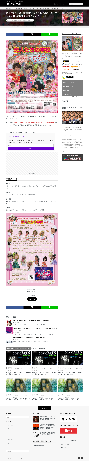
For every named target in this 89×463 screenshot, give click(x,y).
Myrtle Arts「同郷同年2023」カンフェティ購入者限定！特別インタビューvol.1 (44, 400)
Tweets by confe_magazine (67, 136)
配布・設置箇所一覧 (68, 87)
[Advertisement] (32, 163)
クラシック (25, 369)
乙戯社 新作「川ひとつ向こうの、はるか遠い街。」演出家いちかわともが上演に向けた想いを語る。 (48, 420)
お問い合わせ (64, 449)
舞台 (31, 21)
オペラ (21, 369)
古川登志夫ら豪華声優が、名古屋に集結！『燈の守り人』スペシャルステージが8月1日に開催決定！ (47, 435)
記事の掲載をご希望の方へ (39, 447)
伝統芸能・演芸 (11, 441)
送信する (30, 149)
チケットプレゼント (68, 95)
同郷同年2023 (18, 397)
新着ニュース (9, 8)
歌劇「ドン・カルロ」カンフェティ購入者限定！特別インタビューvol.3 (44, 374)
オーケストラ (16, 369)
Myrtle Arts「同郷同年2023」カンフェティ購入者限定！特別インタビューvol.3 (18, 400)
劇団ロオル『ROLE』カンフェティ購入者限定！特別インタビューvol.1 (31, 321)
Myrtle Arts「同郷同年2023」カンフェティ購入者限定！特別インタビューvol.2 (70, 400)
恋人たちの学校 (23, 21)
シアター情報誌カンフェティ (20, 8)
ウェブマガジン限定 (33, 8)
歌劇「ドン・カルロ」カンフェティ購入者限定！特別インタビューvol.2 (18, 374)
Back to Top (44, 410)
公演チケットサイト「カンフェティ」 (59, 8)
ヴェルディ (10, 369)
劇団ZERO (17, 21)
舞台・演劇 (24, 397)
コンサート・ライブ (12, 437)
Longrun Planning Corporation (20, 459)
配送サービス (66, 91)
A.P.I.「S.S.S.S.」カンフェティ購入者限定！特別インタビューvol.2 (30, 338)
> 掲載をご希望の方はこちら (77, 98)
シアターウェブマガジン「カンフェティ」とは (57, 4)
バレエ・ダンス (11, 430)
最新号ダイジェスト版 (68, 83)
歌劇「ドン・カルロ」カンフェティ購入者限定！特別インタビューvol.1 (70, 374)
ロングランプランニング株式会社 (68, 442)
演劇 (29, 21)
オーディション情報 (44, 8)
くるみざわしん (11, 397)
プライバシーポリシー (66, 445)
